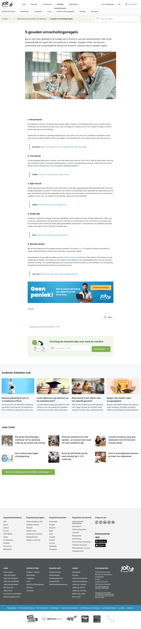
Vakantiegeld (54, 578)
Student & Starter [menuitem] (8, 11)
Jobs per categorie (10, 581)
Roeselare (53, 552)
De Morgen (54, 611)
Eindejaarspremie (56, 581)
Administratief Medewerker (77, 525)
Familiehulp (8, 543)
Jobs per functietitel (11, 584)
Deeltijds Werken (32, 527)
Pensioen (29, 593)
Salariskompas (55, 575)
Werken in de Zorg (33, 543)
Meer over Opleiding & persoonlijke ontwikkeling (26, 474)
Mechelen (53, 549)
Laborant (75, 535)
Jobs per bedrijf (9, 578)
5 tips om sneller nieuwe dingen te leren (54, 174)
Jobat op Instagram (79, 584)
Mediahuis (7, 552)
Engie (5, 540)
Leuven (52, 546)
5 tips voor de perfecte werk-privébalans (52, 235)
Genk (51, 533)
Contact (75, 578)
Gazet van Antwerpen (69, 611)
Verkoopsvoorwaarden (103, 587)
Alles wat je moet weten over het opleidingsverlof (59, 274)
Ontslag (29, 590)
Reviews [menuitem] (34, 4)
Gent (51, 536)
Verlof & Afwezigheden (35, 587)
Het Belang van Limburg (89, 611)
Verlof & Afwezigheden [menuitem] (65, 11)
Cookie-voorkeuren (101, 584)
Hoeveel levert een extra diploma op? (53, 205)
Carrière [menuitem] (60, 4)
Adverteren (76, 575)
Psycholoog (76, 541)
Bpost (5, 527)
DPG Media (7, 536)
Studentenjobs (32, 540)
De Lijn (6, 533)
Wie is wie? (76, 599)
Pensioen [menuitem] (94, 11)
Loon (28, 584)
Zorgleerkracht (77, 554)
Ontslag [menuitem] (83, 11)
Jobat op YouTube (79, 593)
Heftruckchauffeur (79, 532)
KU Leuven (7, 549)
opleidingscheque (70, 257)
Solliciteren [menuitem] (24, 11)
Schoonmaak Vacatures (81, 544)
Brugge (52, 527)
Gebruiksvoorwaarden (102, 575)
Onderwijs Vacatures (34, 536)
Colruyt (6, 530)
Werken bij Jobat (78, 596)
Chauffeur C (77, 529)
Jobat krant (7, 593)
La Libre (121, 611)
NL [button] (120, 4)
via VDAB (82, 248)
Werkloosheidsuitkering (58, 587)
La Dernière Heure (109, 611)
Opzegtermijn (54, 584)
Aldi (4, 524)
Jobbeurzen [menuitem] (47, 4)
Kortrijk (52, 543)
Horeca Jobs (31, 533)
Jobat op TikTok (78, 590)
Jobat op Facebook (79, 581)
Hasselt (52, 540)
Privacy (97, 582)
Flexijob (29, 530)
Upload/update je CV (11, 599)
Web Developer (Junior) (81, 551)
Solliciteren (30, 578)
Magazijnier (76, 538)
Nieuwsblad (11, 611)
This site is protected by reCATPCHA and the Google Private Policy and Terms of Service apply (104, 597)
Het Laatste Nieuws (26, 611)
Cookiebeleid (99, 579)
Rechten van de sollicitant (103, 577)
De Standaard (42, 611)
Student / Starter (32, 575)
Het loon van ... (9, 590)
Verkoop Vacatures (79, 547)
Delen (108, 317)
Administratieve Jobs (34, 524)
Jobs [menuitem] (24, 4)
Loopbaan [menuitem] (38, 11)
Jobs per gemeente (10, 587)
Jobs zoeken (8, 575)
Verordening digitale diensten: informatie (102, 590)
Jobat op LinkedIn (79, 587)
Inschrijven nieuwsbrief (12, 596)
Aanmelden (131, 4)
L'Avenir (130, 611)
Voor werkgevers (107, 4)
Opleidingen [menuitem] (73, 4)
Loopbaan (30, 581)
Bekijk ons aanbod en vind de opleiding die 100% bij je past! (64, 147)
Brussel (52, 530)
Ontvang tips (98, 351)
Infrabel (6, 546)
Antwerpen (53, 524)
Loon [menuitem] (49, 11)
